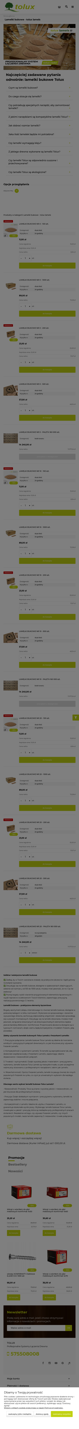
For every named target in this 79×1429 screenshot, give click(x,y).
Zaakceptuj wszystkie (62, 1414)
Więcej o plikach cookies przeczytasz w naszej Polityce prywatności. (33, 1408)
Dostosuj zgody (42, 1414)
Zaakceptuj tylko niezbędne (19, 1414)
